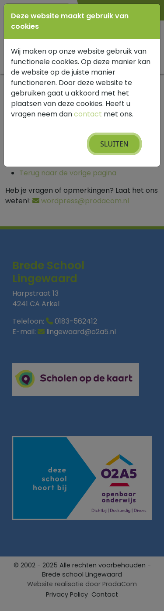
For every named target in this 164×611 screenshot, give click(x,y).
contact (88, 114)
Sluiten (114, 144)
